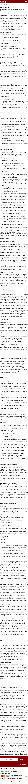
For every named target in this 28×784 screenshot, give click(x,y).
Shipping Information (5, 773)
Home (1, 4)
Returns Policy (14, 771)
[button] (24, 1)
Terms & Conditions (4, 771)
